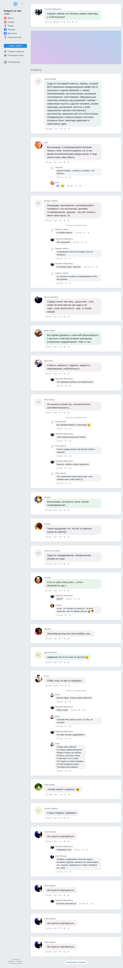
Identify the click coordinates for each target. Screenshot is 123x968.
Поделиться (76, 22)
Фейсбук (9, 29)
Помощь (19, 961)
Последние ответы (14, 55)
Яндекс (9, 25)
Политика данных (15, 963)
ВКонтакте (10, 33)
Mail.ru (8, 18)
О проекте (15, 959)
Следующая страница (76, 962)
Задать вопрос (15, 46)
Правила (11, 961)
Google (9, 21)
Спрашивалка (12, 62)
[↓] (72, 22)
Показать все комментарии (75, 225)
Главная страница (14, 51)
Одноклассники (12, 37)
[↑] (68, 22)
